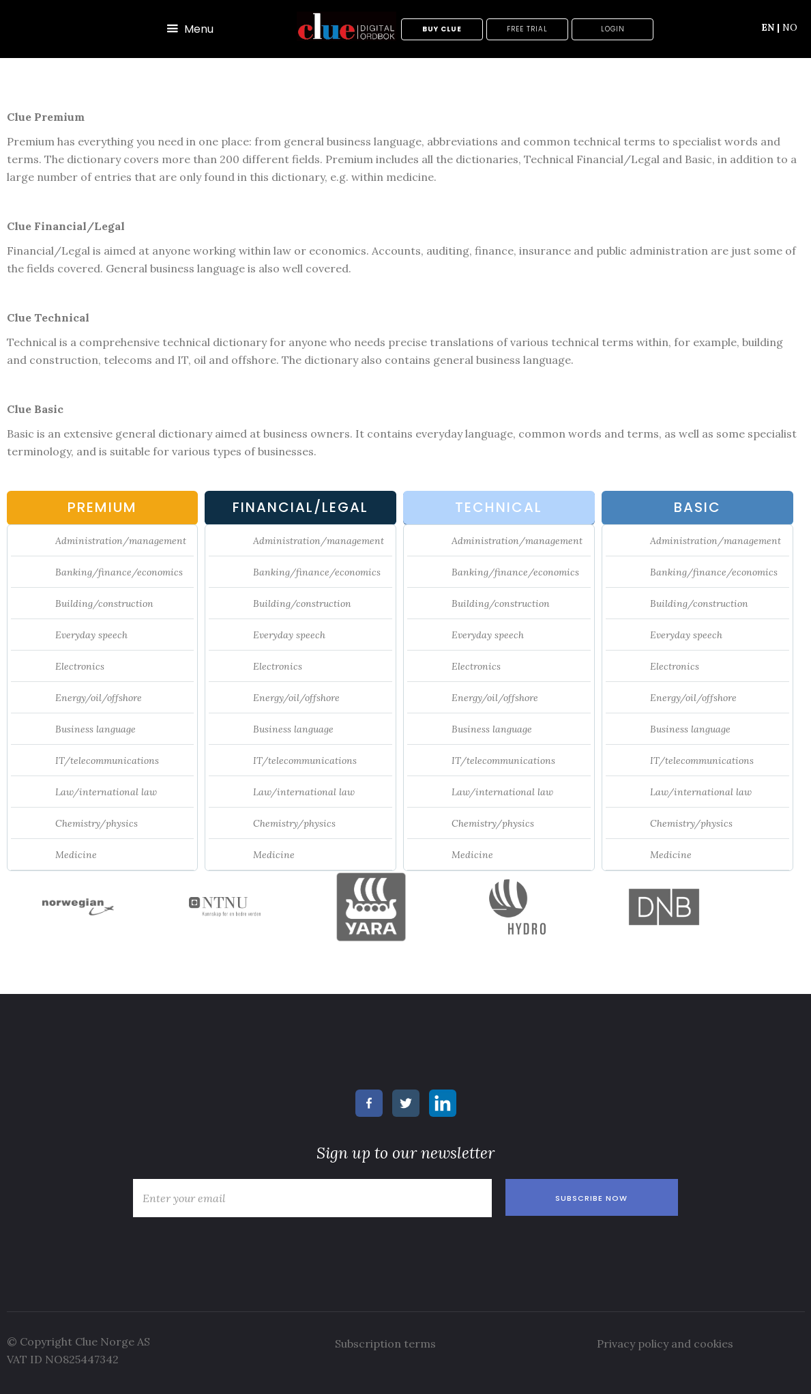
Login (613, 29)
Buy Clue (442, 29)
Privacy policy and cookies (665, 1343)
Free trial (527, 29)
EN (770, 27)
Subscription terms (385, 1343)
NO (789, 27)
